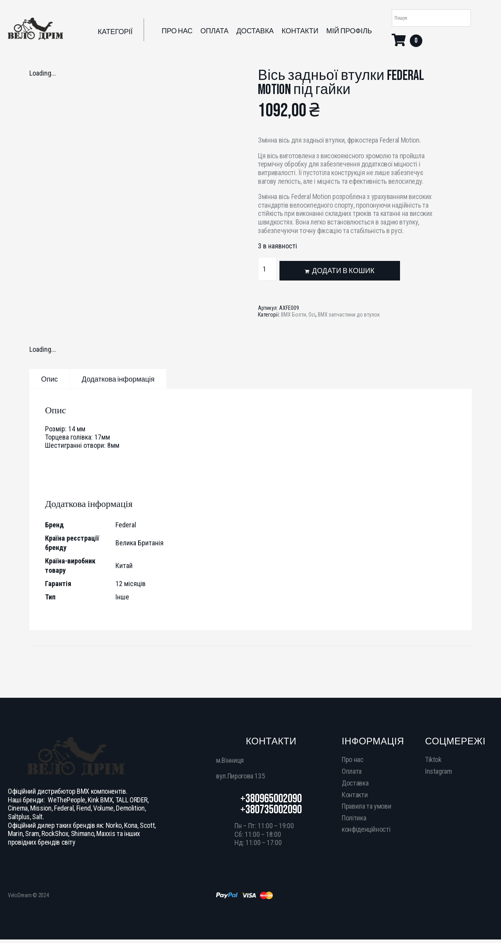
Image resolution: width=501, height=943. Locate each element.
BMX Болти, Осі (298, 314)
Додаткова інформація (118, 379)
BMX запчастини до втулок (349, 314)
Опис (49, 379)
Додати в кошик (343, 271)
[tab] (49, 379)
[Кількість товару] (267, 269)
